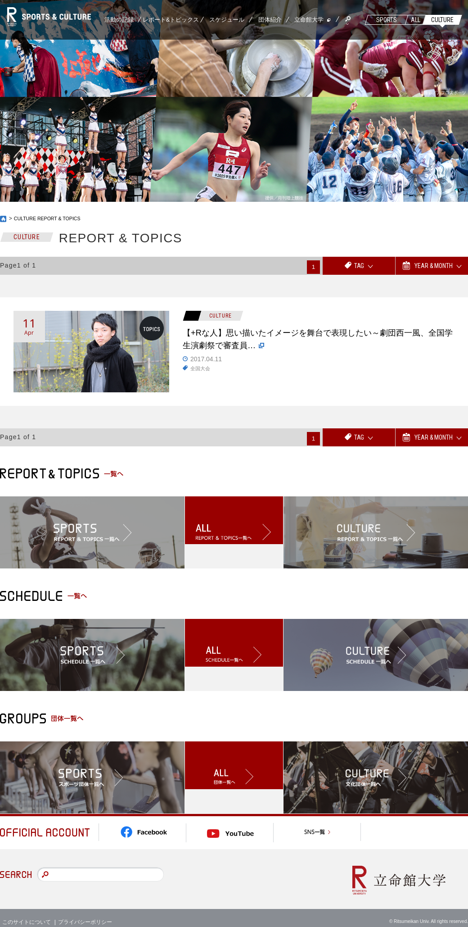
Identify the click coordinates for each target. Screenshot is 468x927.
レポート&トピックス (171, 19)
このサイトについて (26, 913)
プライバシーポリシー (85, 913)
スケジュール (226, 19)
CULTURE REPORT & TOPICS (52, 218)
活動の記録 (119, 19)
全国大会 (201, 374)
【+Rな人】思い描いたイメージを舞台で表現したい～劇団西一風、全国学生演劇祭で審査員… (316, 342)
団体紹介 (270, 19)
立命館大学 (309, 19)
